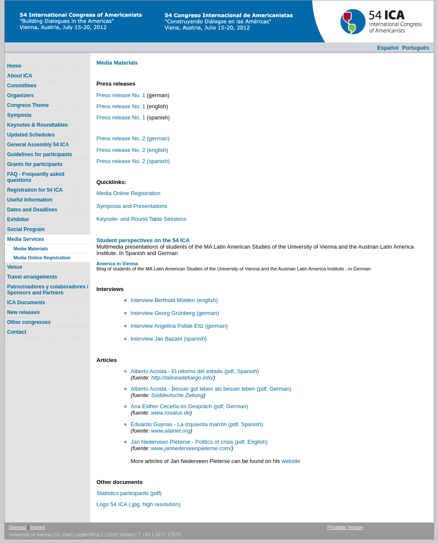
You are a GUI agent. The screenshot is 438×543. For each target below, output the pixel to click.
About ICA (20, 76)
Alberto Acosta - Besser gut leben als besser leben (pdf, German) (211, 389)
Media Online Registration (42, 257)
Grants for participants (34, 164)
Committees (22, 86)
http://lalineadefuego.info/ (182, 377)
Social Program (26, 229)
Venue (14, 267)
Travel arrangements (32, 277)
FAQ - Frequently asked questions (36, 177)
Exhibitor (18, 220)
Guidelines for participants (39, 154)
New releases (23, 312)
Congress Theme (28, 105)
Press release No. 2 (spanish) (133, 161)
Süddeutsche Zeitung (177, 395)
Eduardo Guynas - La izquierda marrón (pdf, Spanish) (197, 424)
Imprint (37, 527)
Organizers (20, 95)
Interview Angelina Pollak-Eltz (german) (179, 326)
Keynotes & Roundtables (37, 125)
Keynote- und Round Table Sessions (141, 219)
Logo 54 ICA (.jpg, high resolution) (139, 504)
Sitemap (18, 527)
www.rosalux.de (170, 412)
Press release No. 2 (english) (133, 150)
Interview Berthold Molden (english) (175, 300)
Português (415, 48)
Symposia (19, 115)
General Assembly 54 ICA (38, 145)
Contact (17, 332)
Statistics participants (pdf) (129, 493)
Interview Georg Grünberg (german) (175, 313)
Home (14, 66)
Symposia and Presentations (132, 206)
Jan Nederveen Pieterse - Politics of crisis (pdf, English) (199, 442)
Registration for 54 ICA (35, 190)
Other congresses (29, 322)
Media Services (25, 239)
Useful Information (30, 200)
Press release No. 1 (121, 95)
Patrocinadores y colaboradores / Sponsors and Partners (48, 290)
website (290, 461)
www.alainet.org (170, 430)
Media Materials (31, 248)
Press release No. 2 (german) (133, 138)
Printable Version (345, 527)
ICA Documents (26, 303)
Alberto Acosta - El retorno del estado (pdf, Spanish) (195, 371)
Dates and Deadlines (32, 210)
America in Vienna (117, 263)
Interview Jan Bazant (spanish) (169, 338)
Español (388, 48)
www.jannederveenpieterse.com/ (191, 448)
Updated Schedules (31, 135)
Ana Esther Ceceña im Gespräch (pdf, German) (190, 406)
